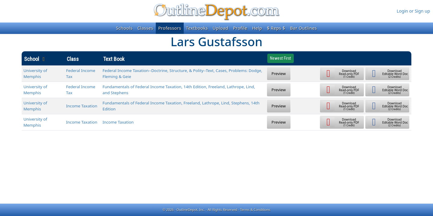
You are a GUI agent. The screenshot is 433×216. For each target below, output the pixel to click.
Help (257, 28)
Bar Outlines (303, 28)
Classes (145, 28)
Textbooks (197, 28)
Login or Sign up (413, 11)
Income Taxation (81, 106)
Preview (279, 73)
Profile (240, 28)
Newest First (280, 58)
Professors (169, 28)
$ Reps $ (276, 28)
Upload (221, 28)
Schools (124, 28)
